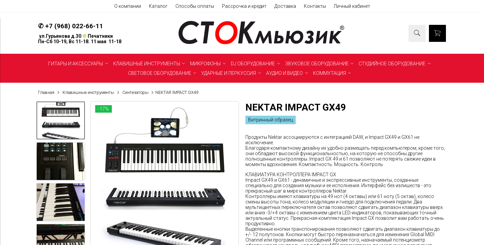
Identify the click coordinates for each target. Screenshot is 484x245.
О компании (127, 6)
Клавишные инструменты (88, 92)
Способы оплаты (194, 6)
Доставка (285, 6)
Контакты (315, 6)
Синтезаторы (135, 92)
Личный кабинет (352, 6)
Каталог (158, 6)
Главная (46, 92)
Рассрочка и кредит (244, 6)
